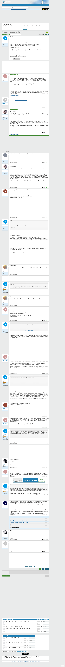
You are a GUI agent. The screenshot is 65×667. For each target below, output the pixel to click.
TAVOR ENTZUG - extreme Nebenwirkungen (15, 640)
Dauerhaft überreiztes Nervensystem (14, 631)
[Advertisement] (29, 347)
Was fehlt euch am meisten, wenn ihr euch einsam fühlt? (18, 645)
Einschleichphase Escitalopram (12, 637)
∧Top (62, 666)
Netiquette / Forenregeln (34, 661)
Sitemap (39, 661)
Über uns (15, 661)
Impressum (18, 661)
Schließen (25, 29)
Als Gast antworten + (6, 34)
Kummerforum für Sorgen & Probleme (22, 651)
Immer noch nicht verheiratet (12, 623)
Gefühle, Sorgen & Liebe (12, 651)
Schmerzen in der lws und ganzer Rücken (15, 626)
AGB (30, 661)
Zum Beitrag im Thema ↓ (14, 95)
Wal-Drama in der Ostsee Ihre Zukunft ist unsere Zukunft (18, 621)
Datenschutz (21, 661)
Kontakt (12, 661)
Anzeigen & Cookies (26, 661)
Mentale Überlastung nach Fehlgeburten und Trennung (18, 628)
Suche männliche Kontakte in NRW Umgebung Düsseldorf (18, 647)
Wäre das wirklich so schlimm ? (12, 32)
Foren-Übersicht (5, 651)
